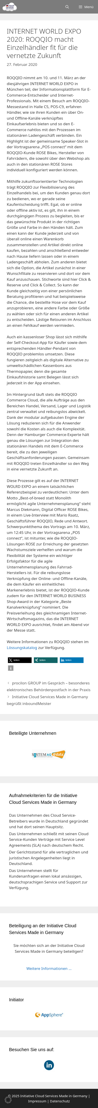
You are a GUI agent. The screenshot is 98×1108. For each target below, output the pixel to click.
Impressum (37, 1101)
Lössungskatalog (22, 647)
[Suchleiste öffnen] (67, 7)
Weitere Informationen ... (49, 968)
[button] (20, 660)
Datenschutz (60, 1101)
